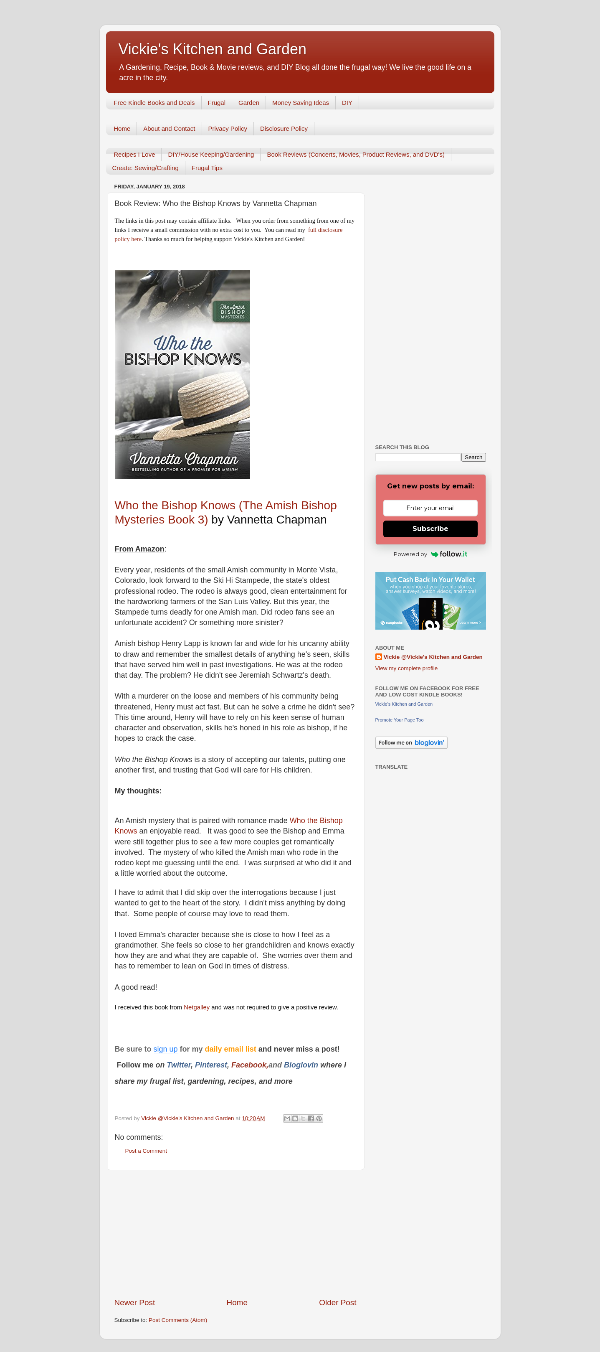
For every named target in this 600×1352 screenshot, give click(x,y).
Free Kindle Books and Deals (154, 102)
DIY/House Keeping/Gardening (211, 154)
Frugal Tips (207, 167)
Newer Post (134, 1302)
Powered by (431, 554)
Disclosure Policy (284, 128)
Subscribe (430, 529)
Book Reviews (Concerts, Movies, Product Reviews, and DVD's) (356, 154)
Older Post (337, 1302)
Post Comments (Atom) (178, 1320)
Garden (248, 102)
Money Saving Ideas (300, 102)
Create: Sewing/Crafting (145, 167)
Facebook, (249, 1065)
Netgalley (197, 1007)
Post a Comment (146, 1151)
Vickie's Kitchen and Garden (212, 49)
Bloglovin (302, 1065)
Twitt (175, 1065)
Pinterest (211, 1065)
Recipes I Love (134, 154)
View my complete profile (406, 668)
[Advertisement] (235, 1234)
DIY (347, 102)
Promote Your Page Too (399, 719)
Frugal (217, 102)
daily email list (231, 1049)
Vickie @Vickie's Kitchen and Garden (433, 657)
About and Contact (169, 128)
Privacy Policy (227, 128)
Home (122, 128)
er (187, 1065)
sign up (166, 1049)
